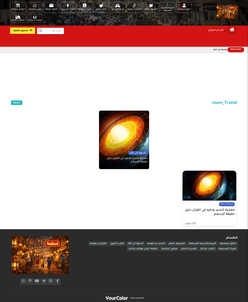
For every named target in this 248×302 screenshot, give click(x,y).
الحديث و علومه (156, 243)
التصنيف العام (177, 243)
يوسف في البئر (220, 50)
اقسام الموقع (215, 30)
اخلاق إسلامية (228, 243)
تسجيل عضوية (22, 30)
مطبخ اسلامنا (169, 248)
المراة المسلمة (227, 248)
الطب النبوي (117, 243)
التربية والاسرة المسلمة (202, 243)
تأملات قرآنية (207, 248)
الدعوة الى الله (136, 243)
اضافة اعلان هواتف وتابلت (143, 248)
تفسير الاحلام (189, 248)
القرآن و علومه (98, 243)
